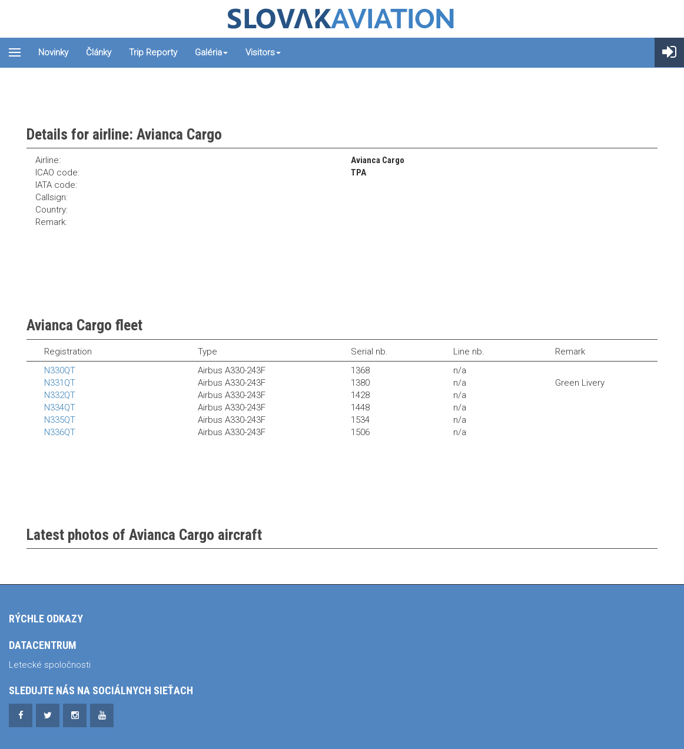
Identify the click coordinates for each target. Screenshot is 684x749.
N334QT (59, 407)
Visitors (263, 52)
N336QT (59, 432)
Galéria (211, 52)
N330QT (59, 370)
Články (98, 52)
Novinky (53, 52)
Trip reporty (153, 52)
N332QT (59, 395)
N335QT (59, 420)
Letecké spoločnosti (50, 664)
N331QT (59, 382)
